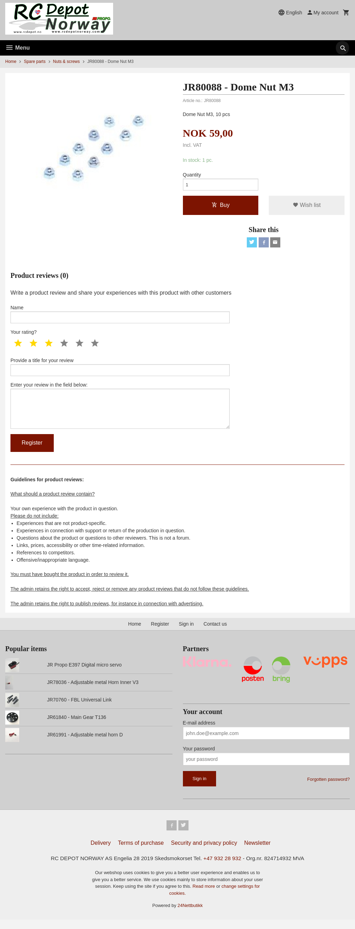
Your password (199, 757)
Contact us (215, 632)
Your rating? (23, 336)
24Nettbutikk (190, 915)
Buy (221, 207)
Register (160, 632)
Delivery (100, 852)
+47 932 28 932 (223, 868)
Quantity (192, 175)
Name (120, 317)
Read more (204, 896)
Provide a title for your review (120, 371)
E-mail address (199, 731)
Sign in (186, 632)
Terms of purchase (141, 852)
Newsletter (257, 852)
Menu (17, 48)
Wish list (307, 207)
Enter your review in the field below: (120, 412)
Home (10, 61)
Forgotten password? (328, 787)
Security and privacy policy (204, 852)
